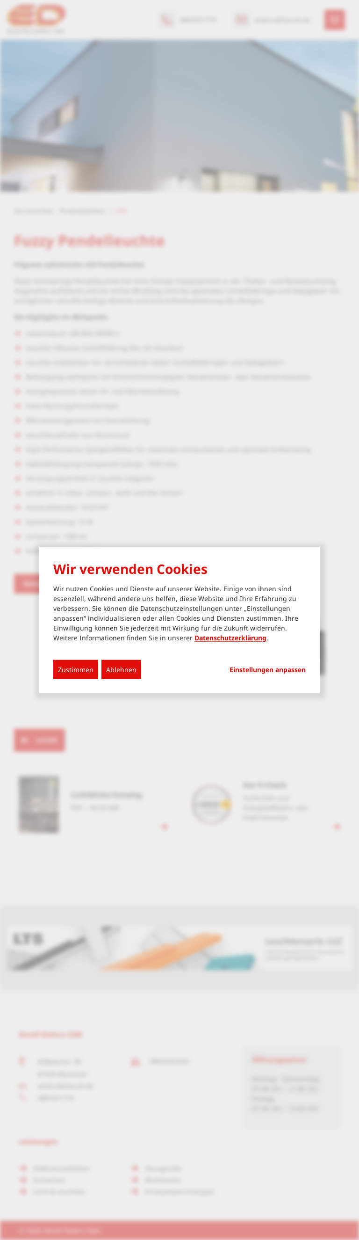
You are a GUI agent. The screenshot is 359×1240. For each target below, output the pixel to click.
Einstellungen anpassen (268, 669)
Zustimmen (75, 669)
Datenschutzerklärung (230, 637)
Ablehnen (121, 669)
